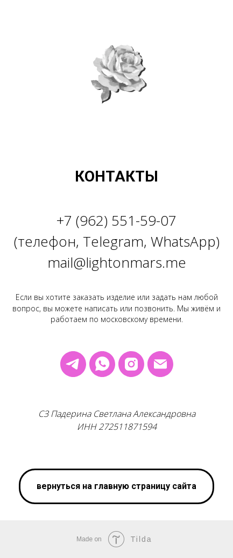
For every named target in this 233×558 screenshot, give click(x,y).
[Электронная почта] (160, 364)
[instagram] (131, 364)
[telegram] (73, 364)
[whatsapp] (102, 364)
